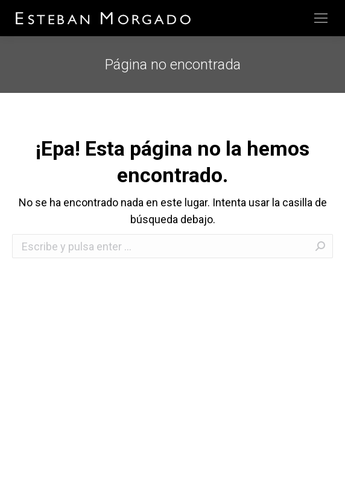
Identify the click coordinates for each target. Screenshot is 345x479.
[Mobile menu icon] (321, 18)
